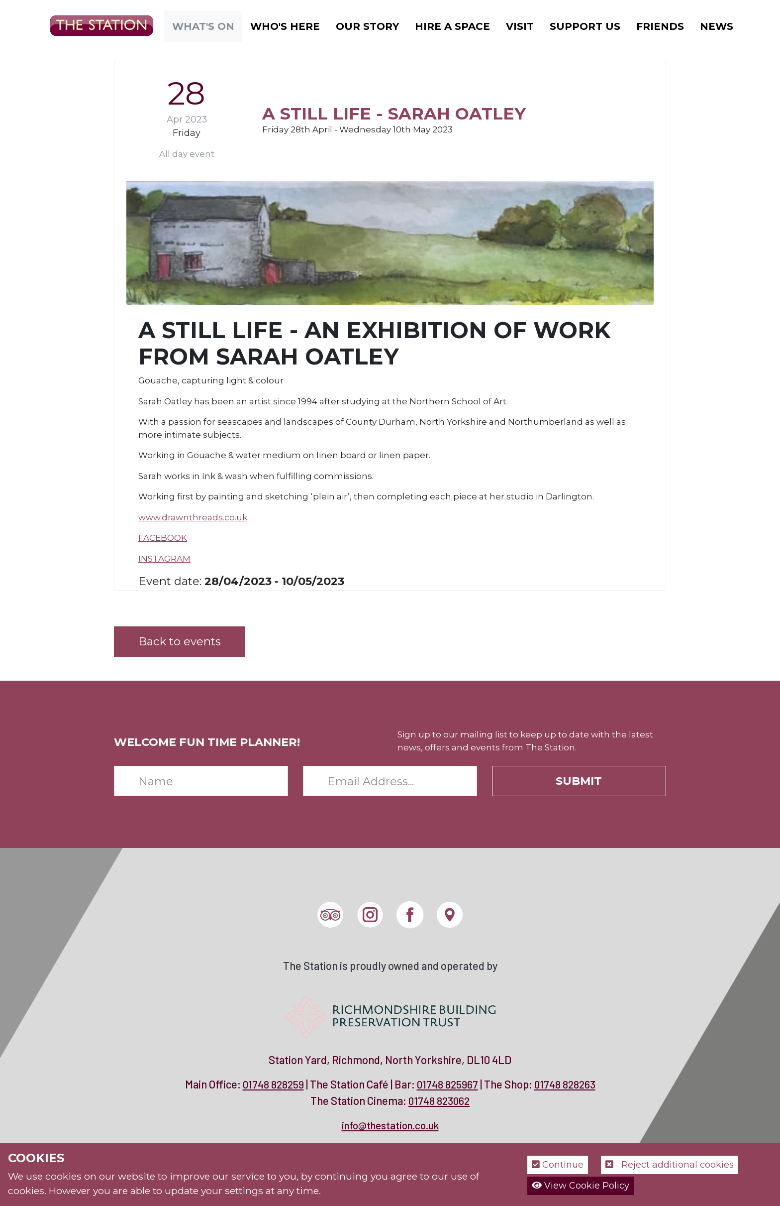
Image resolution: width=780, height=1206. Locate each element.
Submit (579, 781)
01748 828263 (564, 1084)
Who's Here (285, 26)
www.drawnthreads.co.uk (192, 517)
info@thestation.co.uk (390, 1125)
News (716, 26)
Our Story (367, 26)
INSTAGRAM (164, 559)
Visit (520, 26)
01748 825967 (447, 1084)
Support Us (585, 26)
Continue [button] (558, 1164)
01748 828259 (273, 1084)
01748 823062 (439, 1100)
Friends (660, 26)
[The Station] (94, 25)
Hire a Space (452, 26)
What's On (203, 26)
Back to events (179, 641)
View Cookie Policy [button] (580, 1185)
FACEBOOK (162, 538)
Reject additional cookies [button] (669, 1164)
